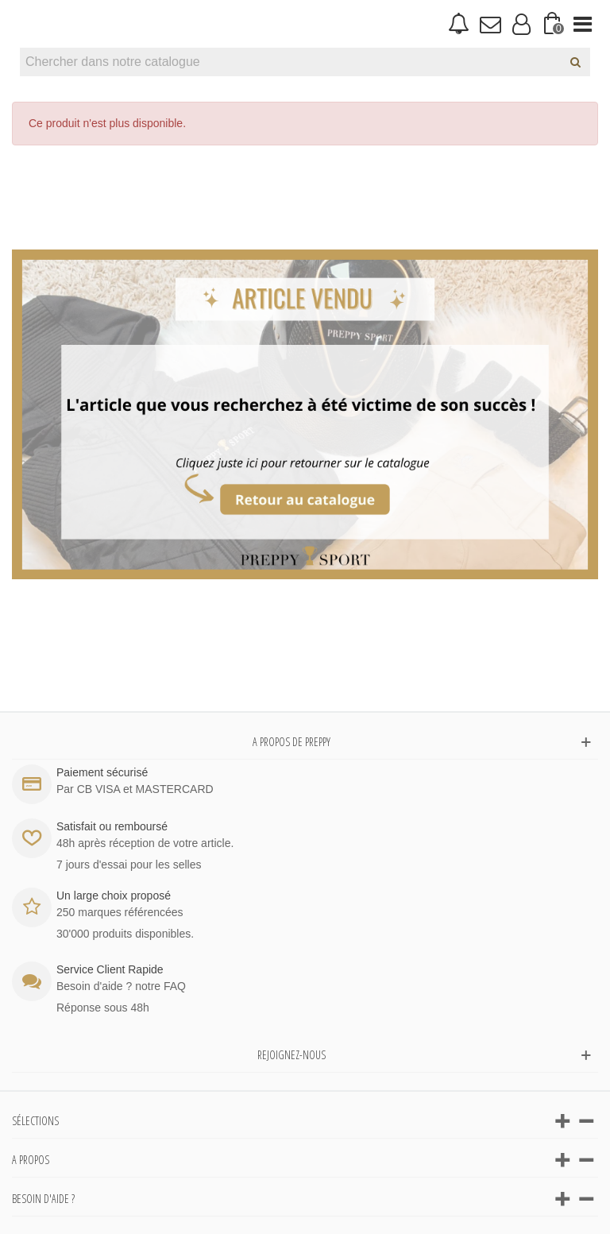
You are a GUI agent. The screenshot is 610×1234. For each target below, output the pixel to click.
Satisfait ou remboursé (112, 826)
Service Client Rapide (110, 969)
